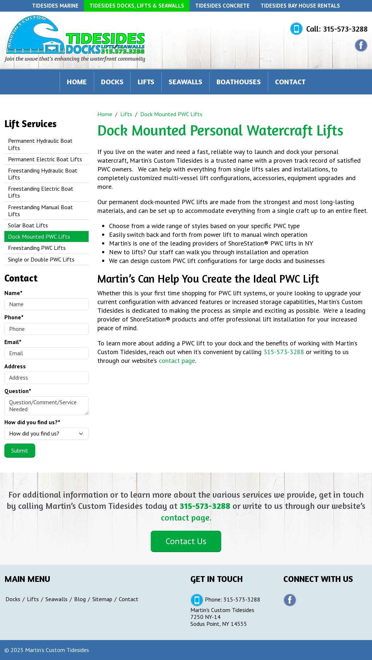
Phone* (14, 317)
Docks (112, 81)
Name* (13, 292)
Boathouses (239, 81)
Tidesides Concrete (222, 5)
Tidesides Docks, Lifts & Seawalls (136, 5)
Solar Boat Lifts (28, 225)
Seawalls (185, 81)
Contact (290, 81)
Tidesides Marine (55, 5)
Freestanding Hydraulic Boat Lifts (42, 174)
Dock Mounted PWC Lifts (39, 236)
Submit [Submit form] (19, 450)
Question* (17, 391)
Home (77, 81)
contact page (177, 360)
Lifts (146, 81)
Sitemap (102, 599)
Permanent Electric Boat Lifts (45, 159)
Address (15, 366)
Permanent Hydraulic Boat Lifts (40, 144)
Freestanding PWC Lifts (37, 247)
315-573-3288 (345, 28)
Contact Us (186, 541)
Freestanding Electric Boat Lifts (40, 192)
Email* (12, 342)
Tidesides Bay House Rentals (300, 5)
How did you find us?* (32, 422)
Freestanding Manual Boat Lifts (40, 210)
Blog (80, 599)
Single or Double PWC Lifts (41, 259)
